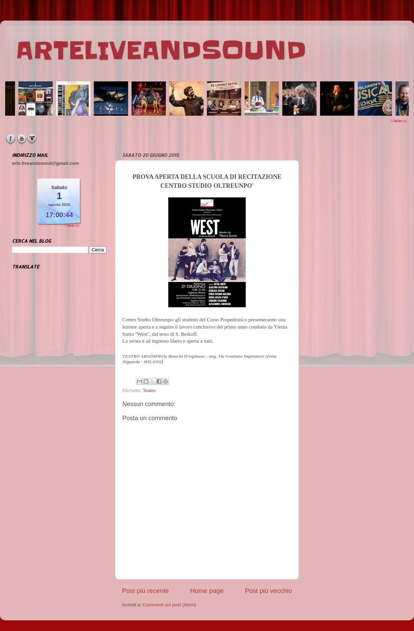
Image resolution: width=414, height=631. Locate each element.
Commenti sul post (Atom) (169, 604)
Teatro (149, 390)
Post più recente (145, 590)
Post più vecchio (268, 590)
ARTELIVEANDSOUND (160, 50)
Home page (207, 590)
